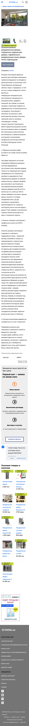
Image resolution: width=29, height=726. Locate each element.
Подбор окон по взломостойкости (12, 660)
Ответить (12, 458)
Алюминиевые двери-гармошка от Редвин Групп (8, 579)
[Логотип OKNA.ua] (13, 2)
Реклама (4, 683)
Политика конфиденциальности (11, 722)
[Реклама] (10, 608)
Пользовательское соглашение (14, 719)
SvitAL (11, 70)
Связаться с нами (15, 717)
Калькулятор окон (7, 641)
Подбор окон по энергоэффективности (13, 652)
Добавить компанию (8, 675)
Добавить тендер (6, 667)
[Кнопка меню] (2, 2)
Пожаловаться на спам (21, 458)
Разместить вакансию (8, 679)
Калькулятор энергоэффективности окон (14, 645)
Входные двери (6, 656)
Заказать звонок (14, 439)
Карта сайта (23, 722)
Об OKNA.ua (7, 717)
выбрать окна (5, 648)
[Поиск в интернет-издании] (22, 2)
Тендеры (3, 687)
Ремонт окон (5, 663)
